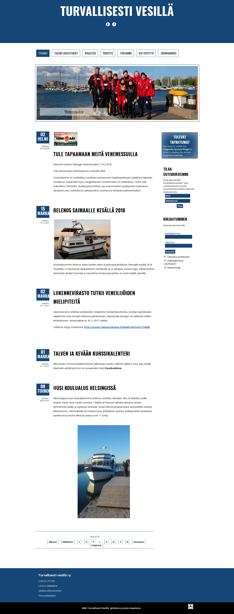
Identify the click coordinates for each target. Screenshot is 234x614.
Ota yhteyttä (146, 53)
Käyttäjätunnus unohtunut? (174, 262)
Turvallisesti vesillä (117, 10)
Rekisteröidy (173, 267)
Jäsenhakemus (168, 53)
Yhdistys (108, 53)
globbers (115, 608)
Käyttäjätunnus (172, 233)
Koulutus (90, 53)
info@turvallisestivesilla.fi (49, 590)
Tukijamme (126, 53)
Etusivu (43, 53)
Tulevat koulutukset (66, 53)
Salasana (170, 242)
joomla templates (131, 608)
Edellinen (68, 541)
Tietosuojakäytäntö (47, 595)
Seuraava (139, 541)
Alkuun (53, 541)
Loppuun (96, 545)
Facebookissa (113, 368)
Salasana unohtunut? (178, 256)
